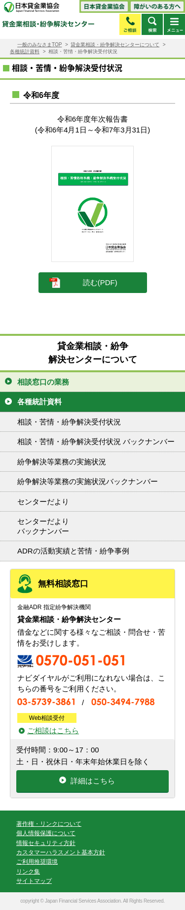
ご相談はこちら (53, 730)
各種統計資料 (24, 51)
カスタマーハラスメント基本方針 (60, 852)
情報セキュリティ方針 (45, 843)
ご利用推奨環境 (37, 861)
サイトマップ (34, 881)
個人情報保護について (45, 833)
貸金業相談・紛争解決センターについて (115, 44)
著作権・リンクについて (48, 823)
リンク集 (28, 871)
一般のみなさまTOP (39, 44)
